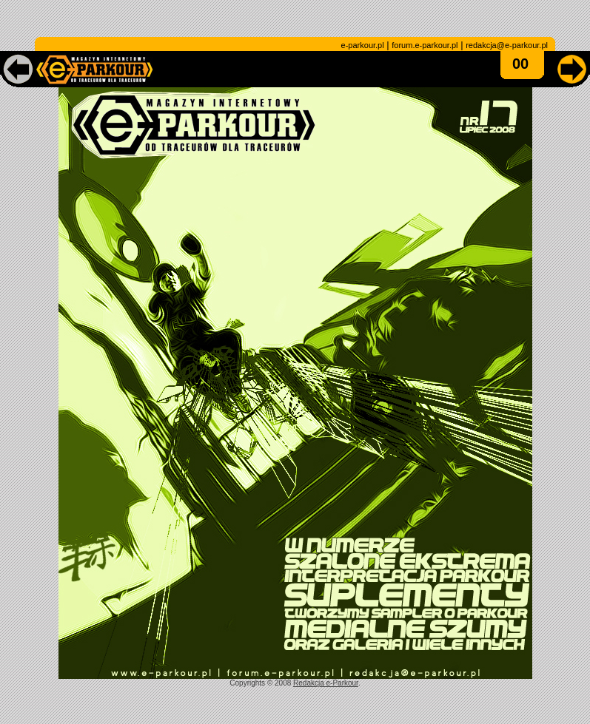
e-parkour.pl (362, 45)
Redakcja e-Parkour (325, 683)
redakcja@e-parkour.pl (507, 45)
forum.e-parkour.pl (424, 45)
